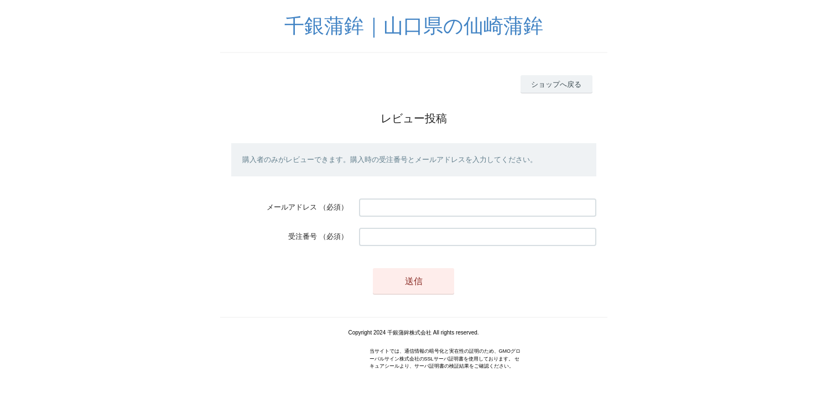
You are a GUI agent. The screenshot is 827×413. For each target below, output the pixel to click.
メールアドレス (292, 207)
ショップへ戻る (556, 84)
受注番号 (302, 236)
